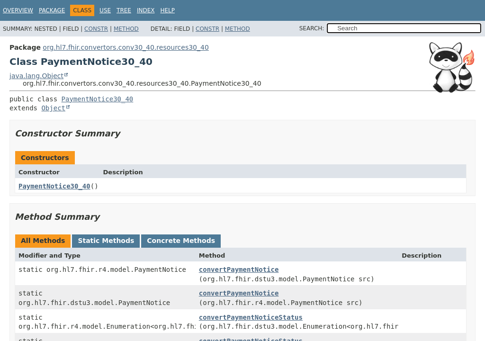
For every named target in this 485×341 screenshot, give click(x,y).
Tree (124, 10)
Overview (18, 10)
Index (146, 10)
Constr (96, 29)
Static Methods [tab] (106, 240)
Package (52, 10)
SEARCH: (311, 28)
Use (105, 10)
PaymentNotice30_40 (98, 99)
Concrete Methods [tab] (181, 240)
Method (126, 29)
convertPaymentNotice (239, 269)
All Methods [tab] (43, 240)
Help (167, 10)
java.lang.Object (36, 76)
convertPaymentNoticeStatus (251, 317)
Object (53, 108)
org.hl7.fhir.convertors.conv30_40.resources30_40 (125, 47)
